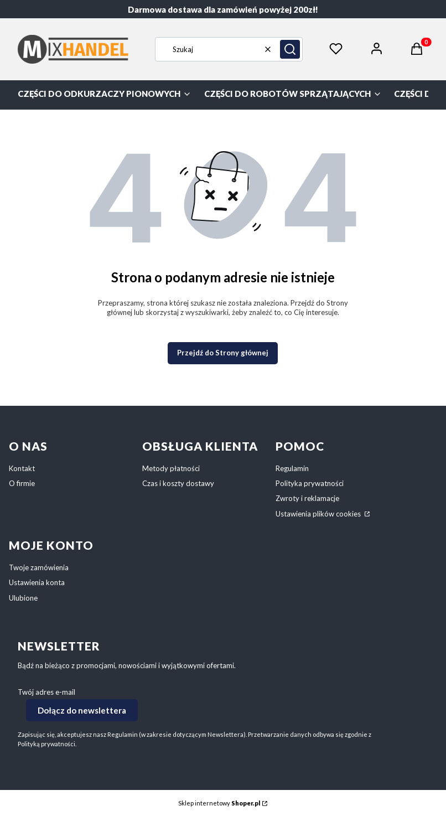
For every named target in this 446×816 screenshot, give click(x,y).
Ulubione (23, 597)
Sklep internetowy (219, 803)
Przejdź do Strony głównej (222, 352)
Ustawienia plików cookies (319, 513)
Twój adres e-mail (46, 692)
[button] (290, 49)
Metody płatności (171, 468)
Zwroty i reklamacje (307, 498)
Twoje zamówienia (39, 567)
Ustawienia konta (37, 582)
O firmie (22, 483)
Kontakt (22, 468)
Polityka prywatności (310, 483)
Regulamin (292, 468)
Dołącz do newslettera (82, 710)
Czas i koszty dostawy (178, 483)
